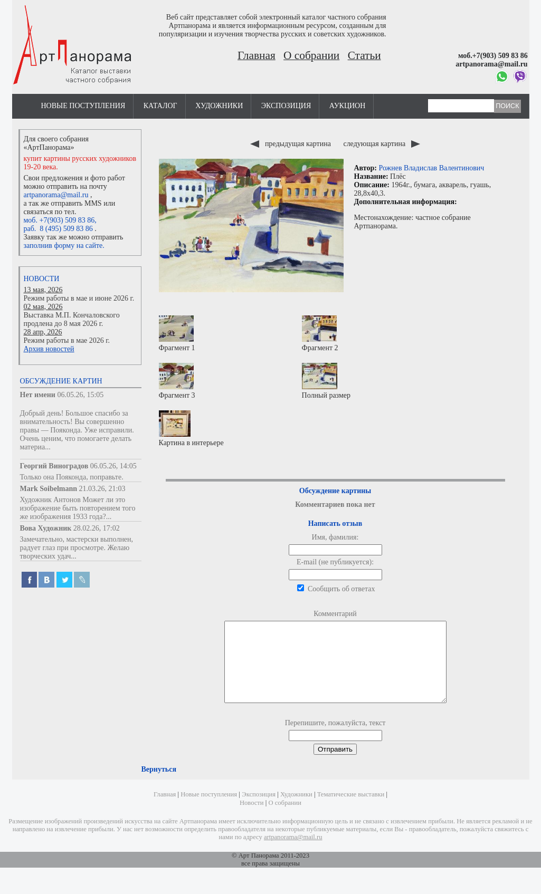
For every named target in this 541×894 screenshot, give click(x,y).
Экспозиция (286, 106)
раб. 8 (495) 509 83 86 (58, 229)
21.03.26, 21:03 (102, 489)
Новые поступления (83, 106)
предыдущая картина (291, 144)
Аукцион (347, 106)
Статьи (364, 55)
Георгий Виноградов (54, 466)
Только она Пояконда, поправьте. (72, 477)
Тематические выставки (351, 810)
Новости (42, 279)
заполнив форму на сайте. (64, 245)
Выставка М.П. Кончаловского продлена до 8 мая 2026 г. (72, 319)
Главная (257, 55)
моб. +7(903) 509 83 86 (59, 220)
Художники (219, 106)
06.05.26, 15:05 (80, 395)
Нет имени (37, 395)
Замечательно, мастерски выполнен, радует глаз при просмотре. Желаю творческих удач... (77, 547)
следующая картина (381, 144)
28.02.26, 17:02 (96, 528)
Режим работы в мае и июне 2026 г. (79, 298)
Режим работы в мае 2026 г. (67, 340)
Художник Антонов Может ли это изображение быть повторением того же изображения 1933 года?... (78, 508)
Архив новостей (49, 349)
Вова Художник (46, 528)
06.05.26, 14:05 (113, 466)
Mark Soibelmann (49, 489)
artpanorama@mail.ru (56, 195)
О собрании (311, 55)
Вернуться (158, 785)
